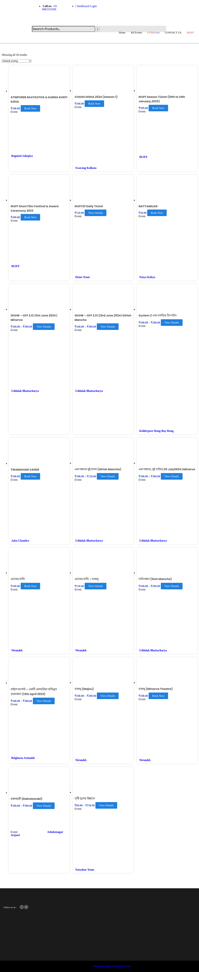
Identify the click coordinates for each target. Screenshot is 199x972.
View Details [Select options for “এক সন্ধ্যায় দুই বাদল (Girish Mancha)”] (107, 476)
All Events (136, 32)
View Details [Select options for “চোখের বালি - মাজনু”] (95, 586)
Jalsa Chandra (20, 540)
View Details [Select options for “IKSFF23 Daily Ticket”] (95, 212)
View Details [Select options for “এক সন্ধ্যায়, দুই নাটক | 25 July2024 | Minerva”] (171, 476)
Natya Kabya (147, 277)
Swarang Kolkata (85, 167)
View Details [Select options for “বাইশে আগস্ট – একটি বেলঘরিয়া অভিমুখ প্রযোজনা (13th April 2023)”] (43, 700)
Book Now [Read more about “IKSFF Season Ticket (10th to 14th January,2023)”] (158, 108)
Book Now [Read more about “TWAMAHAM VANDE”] (30, 476)
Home (122, 32)
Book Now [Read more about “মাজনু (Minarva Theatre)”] (158, 695)
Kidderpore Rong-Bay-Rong (156, 430)
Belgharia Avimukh (23, 757)
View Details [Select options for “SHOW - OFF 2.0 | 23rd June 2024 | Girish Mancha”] (107, 326)
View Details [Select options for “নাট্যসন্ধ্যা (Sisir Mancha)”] (171, 586)
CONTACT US (173, 32)
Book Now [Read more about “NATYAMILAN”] (157, 212)
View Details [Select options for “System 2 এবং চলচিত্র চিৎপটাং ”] (171, 322)
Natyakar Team (84, 869)
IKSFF (143, 156)
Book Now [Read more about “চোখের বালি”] (30, 586)
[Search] (98, 29)
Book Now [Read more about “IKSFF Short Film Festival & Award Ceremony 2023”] (30, 217)
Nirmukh (16, 650)
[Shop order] (16, 61)
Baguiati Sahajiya (22, 155)
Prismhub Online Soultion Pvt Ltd (111, 966)
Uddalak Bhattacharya (25, 390)
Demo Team (82, 277)
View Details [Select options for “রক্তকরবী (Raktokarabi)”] (43, 805)
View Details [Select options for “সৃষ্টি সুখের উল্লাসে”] (106, 805)
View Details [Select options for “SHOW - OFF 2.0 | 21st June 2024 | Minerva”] (43, 326)
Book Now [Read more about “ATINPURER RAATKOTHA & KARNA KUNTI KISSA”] (30, 108)
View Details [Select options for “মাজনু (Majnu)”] (107, 695)
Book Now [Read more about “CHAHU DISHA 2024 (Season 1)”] (94, 103)
